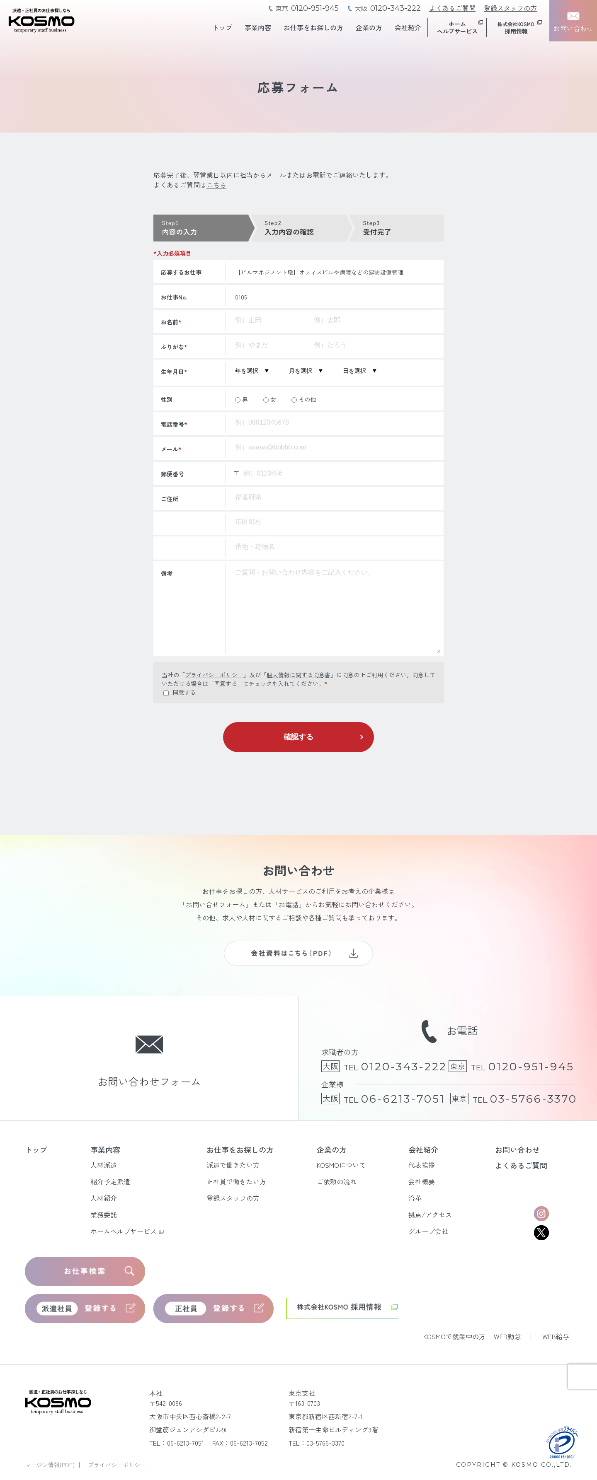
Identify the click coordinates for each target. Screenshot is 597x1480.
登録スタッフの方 (510, 8)
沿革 (415, 1198)
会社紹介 (408, 27)
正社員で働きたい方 (236, 1181)
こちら (216, 185)
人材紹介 (103, 1198)
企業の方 (369, 27)
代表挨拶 (421, 1164)
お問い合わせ (517, 1149)
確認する (298, 737)
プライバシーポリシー (214, 675)
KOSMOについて (341, 1164)
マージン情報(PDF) (50, 1465)
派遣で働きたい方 (233, 1164)
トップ (222, 27)
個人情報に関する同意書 (298, 675)
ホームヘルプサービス (123, 1231)
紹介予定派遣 (110, 1181)
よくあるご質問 (452, 8)
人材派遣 (103, 1164)
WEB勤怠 (507, 1336)
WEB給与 (555, 1336)
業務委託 (103, 1214)
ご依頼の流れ (337, 1181)
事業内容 (258, 27)
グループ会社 (428, 1231)
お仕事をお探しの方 (313, 27)
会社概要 (421, 1181)
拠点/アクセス (430, 1214)
